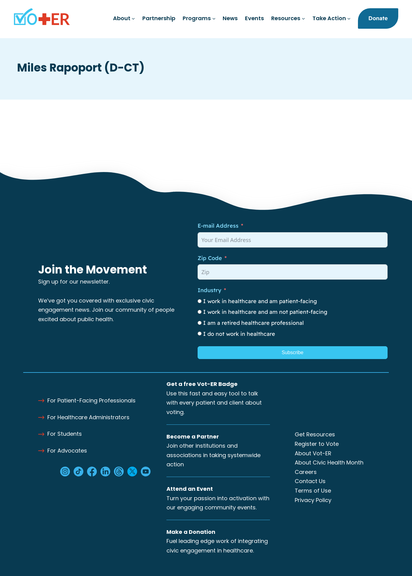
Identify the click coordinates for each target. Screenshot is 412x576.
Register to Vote (317, 444)
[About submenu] (133, 18)
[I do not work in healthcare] (200, 334)
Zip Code (210, 258)
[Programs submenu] (214, 18)
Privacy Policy (313, 500)
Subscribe (292, 352)
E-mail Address (218, 225)
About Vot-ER (313, 453)
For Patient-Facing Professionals (91, 400)
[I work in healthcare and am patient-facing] (200, 301)
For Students (64, 434)
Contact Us (310, 481)
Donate (378, 18)
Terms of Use (313, 490)
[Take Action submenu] (349, 18)
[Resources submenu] (303, 18)
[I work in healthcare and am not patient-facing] (200, 312)
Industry (209, 290)
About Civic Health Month (329, 462)
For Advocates (67, 450)
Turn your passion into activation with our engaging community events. (217, 498)
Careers (306, 472)
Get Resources (315, 434)
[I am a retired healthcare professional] (200, 323)
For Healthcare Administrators (88, 417)
